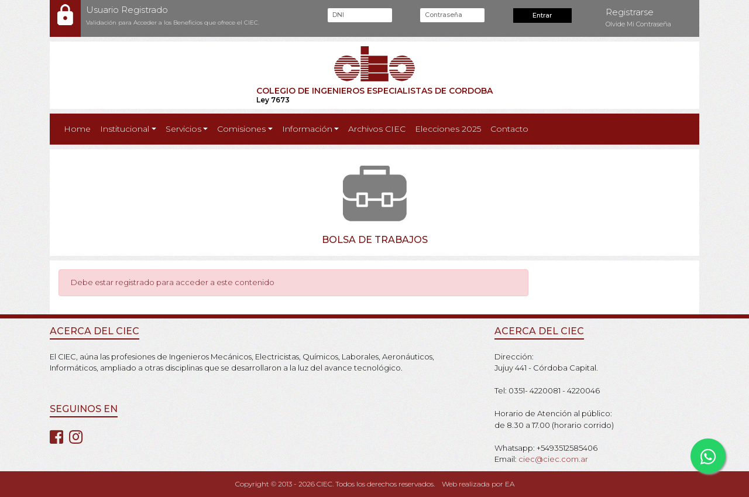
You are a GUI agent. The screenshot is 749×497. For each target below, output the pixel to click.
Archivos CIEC (377, 129)
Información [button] (307, 129)
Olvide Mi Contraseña (638, 24)
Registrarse (630, 12)
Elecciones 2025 (448, 129)
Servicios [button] (183, 129)
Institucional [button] (124, 129)
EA (509, 483)
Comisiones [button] (241, 129)
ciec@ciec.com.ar (553, 459)
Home (79, 128)
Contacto (509, 129)
